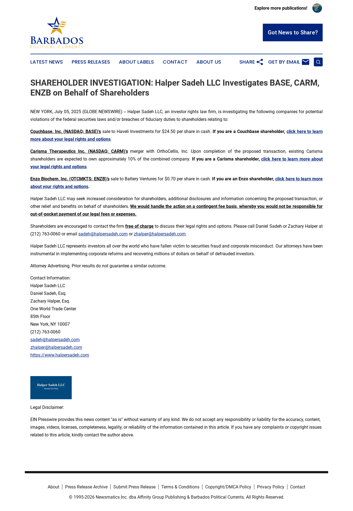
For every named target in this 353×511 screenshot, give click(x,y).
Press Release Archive (86, 487)
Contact (175, 62)
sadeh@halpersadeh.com (103, 234)
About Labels (136, 62)
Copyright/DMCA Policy (228, 487)
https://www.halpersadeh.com (59, 355)
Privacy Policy (270, 487)
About (53, 487)
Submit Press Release (134, 487)
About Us (208, 62)
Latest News (46, 62)
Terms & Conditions (180, 487)
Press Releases (91, 62)
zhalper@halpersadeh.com (160, 234)
